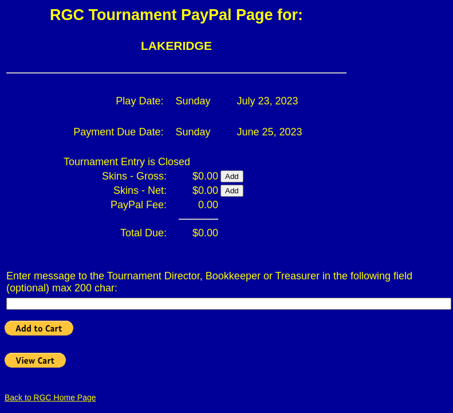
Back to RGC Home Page (50, 397)
